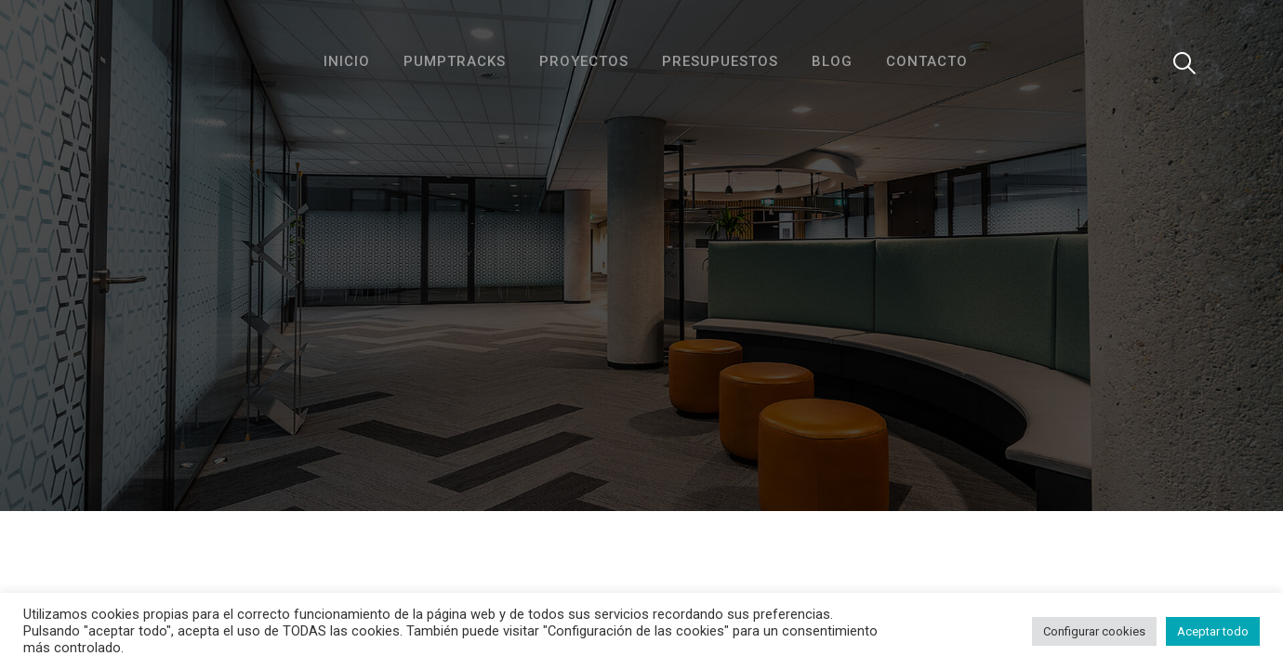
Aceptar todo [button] (1213, 631)
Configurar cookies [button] (1094, 631)
